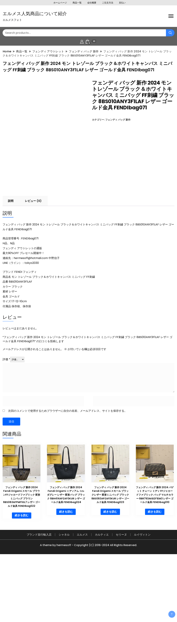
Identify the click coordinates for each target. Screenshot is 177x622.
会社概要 (91, 2)
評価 (6, 422)
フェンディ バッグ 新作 (118, 119)
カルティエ (102, 597)
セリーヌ (121, 597)
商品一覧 (77, 2)
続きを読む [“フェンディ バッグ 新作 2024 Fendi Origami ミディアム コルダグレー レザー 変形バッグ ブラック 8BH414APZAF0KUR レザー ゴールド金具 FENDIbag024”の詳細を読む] (66, 574)
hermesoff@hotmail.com (31, 321)
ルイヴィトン (142, 597)
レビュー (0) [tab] (33, 263)
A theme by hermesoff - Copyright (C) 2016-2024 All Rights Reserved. (88, 608)
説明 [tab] (10, 263)
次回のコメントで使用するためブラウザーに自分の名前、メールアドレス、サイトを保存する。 (67, 473)
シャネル (64, 597)
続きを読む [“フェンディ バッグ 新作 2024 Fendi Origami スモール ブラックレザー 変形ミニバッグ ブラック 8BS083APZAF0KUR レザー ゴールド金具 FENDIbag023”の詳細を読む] (110, 574)
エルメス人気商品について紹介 (35, 14)
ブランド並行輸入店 (39, 597)
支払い (122, 2)
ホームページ (60, 2)
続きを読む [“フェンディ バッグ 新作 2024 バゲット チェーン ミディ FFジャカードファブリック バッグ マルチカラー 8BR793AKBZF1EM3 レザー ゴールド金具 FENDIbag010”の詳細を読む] (155, 574)
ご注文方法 (107, 2)
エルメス (82, 597)
